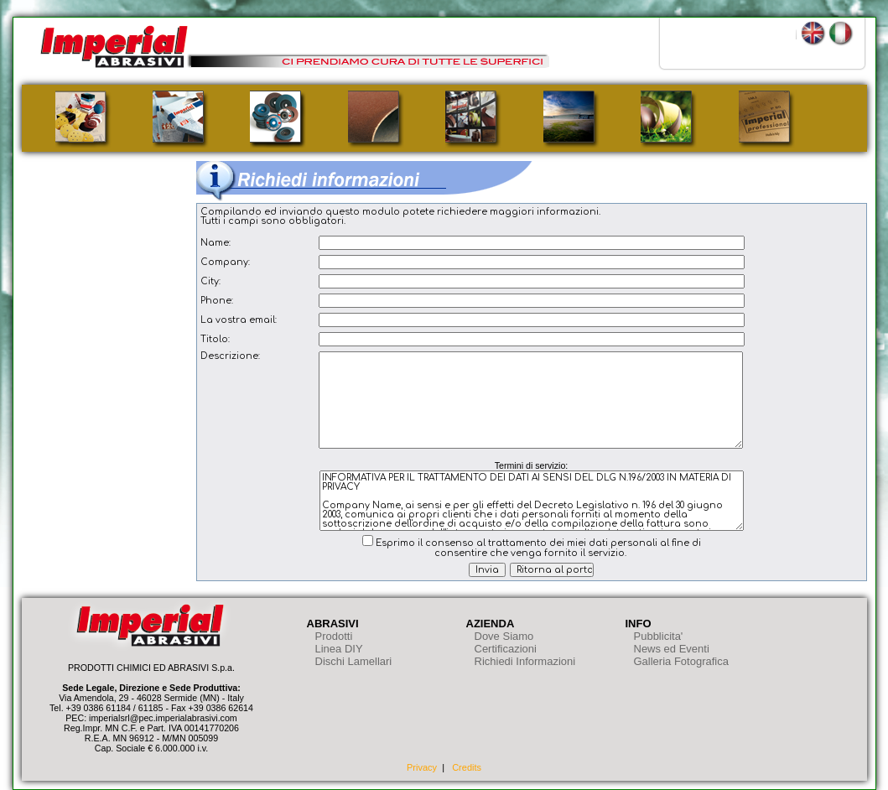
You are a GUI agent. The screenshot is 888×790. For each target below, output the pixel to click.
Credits (466, 767)
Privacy (422, 767)
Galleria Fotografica (681, 661)
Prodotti (334, 636)
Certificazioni (506, 648)
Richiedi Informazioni (525, 661)
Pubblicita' (658, 636)
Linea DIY (339, 648)
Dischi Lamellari (353, 661)
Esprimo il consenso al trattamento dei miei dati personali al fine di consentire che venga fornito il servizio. (538, 548)
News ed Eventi (671, 648)
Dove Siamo (504, 636)
